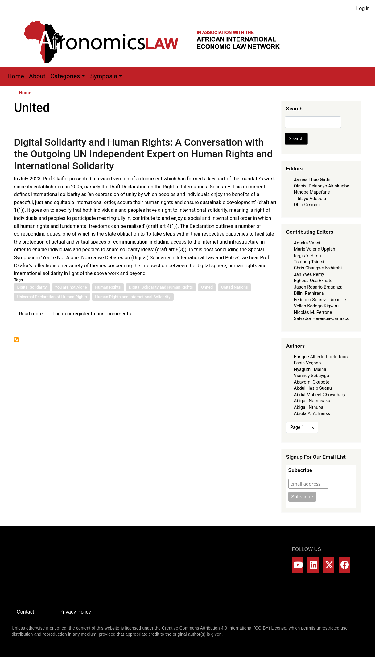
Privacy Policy (75, 611)
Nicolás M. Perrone (313, 312)
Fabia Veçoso (307, 363)
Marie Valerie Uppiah (314, 249)
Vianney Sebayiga (311, 375)
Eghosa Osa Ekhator (314, 280)
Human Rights (108, 287)
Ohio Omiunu (307, 204)
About (37, 76)
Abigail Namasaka (312, 401)
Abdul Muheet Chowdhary (319, 394)
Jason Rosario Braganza (318, 287)
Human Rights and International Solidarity (132, 296)
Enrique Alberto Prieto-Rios (321, 356)
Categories (65, 76)
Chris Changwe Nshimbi (318, 268)
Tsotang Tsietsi (309, 262)
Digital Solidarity (32, 287)
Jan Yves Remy (309, 274)
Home (15, 76)
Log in (363, 8)
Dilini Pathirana (309, 293)
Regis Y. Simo (307, 255)
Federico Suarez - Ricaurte (320, 299)
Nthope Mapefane (312, 192)
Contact (25, 611)
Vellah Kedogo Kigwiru (316, 306)
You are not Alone (71, 287)
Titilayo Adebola (310, 198)
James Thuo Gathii (313, 179)
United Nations (234, 287)
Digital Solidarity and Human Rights (161, 287)
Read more (31, 314)
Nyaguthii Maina (310, 369)
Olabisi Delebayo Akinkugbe (321, 186)
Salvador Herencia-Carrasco (322, 318)
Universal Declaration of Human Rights (52, 296)
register (81, 314)
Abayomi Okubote (311, 382)
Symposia (103, 76)
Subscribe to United (16, 339)
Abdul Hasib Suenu (313, 388)
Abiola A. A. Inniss (312, 413)
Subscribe (300, 470)
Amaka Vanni (307, 243)
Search (296, 139)
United (207, 287)
